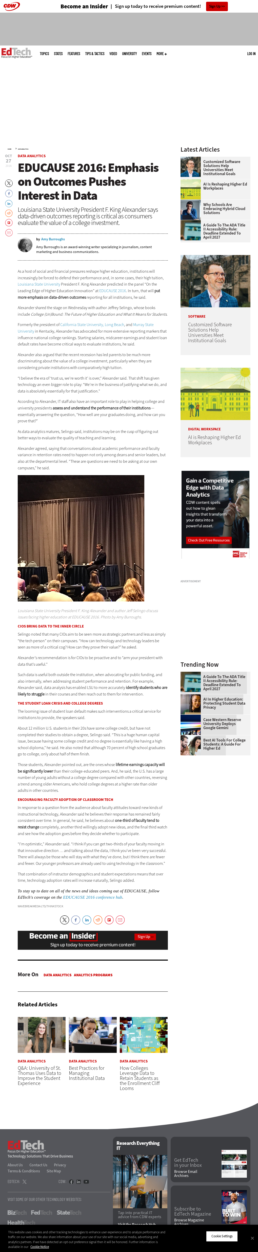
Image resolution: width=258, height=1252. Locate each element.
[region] (129, 1238)
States (58, 54)
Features (74, 54)
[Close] (252, 1238)
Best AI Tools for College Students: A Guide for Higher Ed (224, 744)
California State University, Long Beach (92, 324)
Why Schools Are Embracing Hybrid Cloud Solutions (224, 209)
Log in (251, 53)
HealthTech (21, 1222)
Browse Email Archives (185, 1174)
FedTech (41, 1212)
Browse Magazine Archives (189, 1222)
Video (113, 54)
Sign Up (215, 6)
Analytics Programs (93, 975)
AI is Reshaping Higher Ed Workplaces (225, 186)
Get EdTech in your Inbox (188, 1163)
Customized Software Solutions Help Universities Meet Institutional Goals (221, 168)
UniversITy (129, 54)
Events (146, 54)
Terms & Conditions (24, 1171)
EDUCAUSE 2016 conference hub (92, 897)
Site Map (54, 1171)
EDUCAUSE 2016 (112, 290)
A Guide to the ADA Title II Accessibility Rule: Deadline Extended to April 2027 (224, 231)
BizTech (17, 1212)
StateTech (69, 1212)
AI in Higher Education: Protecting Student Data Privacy (224, 703)
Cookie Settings (221, 1236)
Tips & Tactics (94, 54)
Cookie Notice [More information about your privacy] (39, 1247)
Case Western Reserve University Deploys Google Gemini (222, 724)
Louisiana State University (39, 284)
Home (9, 149)
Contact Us (38, 1165)
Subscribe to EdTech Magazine (192, 1212)
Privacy (60, 1165)
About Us (15, 1165)
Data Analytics (23, 149)
